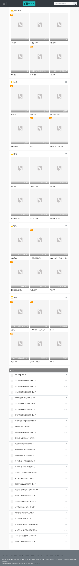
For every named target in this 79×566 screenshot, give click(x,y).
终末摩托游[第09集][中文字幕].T (24, 478)
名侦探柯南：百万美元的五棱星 (39, 330)
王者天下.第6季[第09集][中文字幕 (25, 495)
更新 (3, 555)
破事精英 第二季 (55, 218)
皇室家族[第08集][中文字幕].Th (24, 518)
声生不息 (52, 290)
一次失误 (52, 75)
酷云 (42, 555)
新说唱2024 (14, 258)
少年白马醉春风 (35, 362)
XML (15, 555)
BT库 (38, 555)
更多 (66, 82)
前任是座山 (14, 146)
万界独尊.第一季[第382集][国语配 (25, 461)
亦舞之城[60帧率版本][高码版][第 (25, 513)
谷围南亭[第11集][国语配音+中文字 (25, 484)
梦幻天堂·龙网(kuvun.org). (23, 426)
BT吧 (47, 555)
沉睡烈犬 (13, 43)
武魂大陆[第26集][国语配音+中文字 (25, 415)
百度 (62, 555)
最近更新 (17, 10)
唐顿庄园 (33, 75)
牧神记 (13, 330)
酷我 (51, 555)
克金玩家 (13, 186)
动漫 (15, 297)
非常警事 (52, 186)
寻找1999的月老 (55, 114)
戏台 (31, 146)
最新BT (12, 370)
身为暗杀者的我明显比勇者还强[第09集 (26, 490)
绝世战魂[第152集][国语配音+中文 (25, 398)
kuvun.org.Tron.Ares (21, 375)
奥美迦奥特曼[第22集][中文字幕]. (25, 438)
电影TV (33, 555)
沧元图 (52, 330)
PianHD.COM (38, 563)
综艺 (15, 226)
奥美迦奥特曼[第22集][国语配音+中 (25, 449)
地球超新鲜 (33, 290)
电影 (16, 82)
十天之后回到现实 (35, 258)
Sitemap (21, 555)
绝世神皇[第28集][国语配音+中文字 (25, 380)
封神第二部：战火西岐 (56, 146)
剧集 (16, 154)
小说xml (27, 555)
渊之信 (52, 362)
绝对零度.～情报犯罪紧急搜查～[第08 (26, 472)
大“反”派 (13, 114)
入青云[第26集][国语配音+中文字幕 (25, 536)
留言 (7, 555)
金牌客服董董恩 (15, 218)
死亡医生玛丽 (34, 218)
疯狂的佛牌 (53, 43)
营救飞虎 (33, 114)
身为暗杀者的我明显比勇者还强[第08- (26, 524)
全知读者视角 (34, 43)
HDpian (57, 555)
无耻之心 (13, 75)
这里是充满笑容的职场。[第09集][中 (25, 501)
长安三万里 (14, 362)
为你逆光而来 (34, 186)
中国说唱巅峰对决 (16, 290)
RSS (11, 555)
